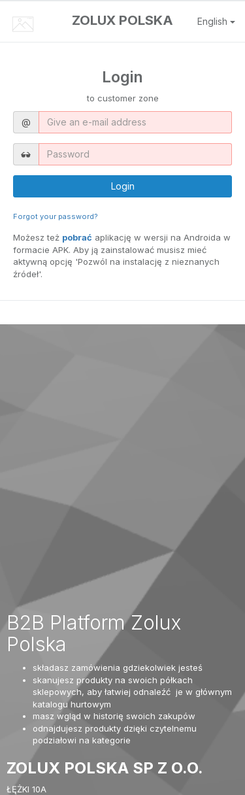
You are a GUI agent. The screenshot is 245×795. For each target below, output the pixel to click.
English (216, 21)
